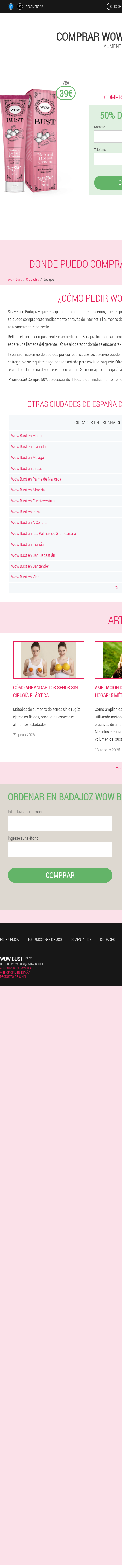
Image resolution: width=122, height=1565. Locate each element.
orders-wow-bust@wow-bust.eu (22, 964)
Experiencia (9, 939)
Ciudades (107, 939)
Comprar (60, 875)
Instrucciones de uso (44, 939)
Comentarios (81, 939)
